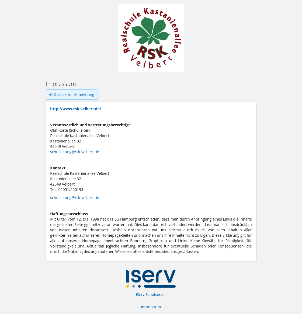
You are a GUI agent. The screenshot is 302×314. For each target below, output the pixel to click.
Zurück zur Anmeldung (71, 94)
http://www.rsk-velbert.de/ (75, 108)
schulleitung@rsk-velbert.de (74, 151)
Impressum (151, 306)
